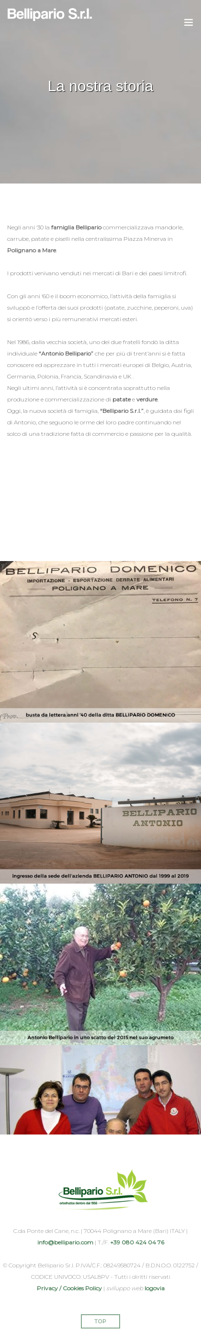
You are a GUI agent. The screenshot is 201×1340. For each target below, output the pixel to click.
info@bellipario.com (65, 1242)
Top (100, 1321)
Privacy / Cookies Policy (69, 1288)
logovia (155, 1288)
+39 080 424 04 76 (137, 1242)
